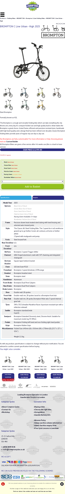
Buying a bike (40, 407)
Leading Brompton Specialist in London (32, 395)
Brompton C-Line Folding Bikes (35, 18)
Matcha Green (11, 171)
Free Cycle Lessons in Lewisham (47, 428)
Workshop (6, 412)
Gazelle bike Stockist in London (32, 397)
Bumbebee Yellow (12, 177)
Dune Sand (10, 168)
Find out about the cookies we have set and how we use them (32, 491)
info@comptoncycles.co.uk (14, 449)
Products (3, 18)
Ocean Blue (10, 165)
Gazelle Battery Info (42, 415)
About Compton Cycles (10, 407)
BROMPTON (21, 18)
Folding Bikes (11, 18)
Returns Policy (40, 420)
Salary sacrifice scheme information (48, 423)
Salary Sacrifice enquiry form (45, 425)
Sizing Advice (40, 412)
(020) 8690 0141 (9, 447)
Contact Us (6, 409)
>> (64, 24)
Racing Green (13, 174)
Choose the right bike (43, 409)
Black (9, 162)
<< (57, 24)
